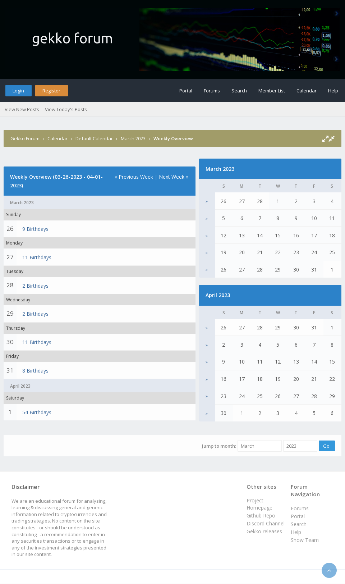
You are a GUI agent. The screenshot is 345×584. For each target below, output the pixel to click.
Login (18, 90)
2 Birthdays (35, 285)
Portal (185, 90)
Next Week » (173, 176)
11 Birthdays (36, 257)
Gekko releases (264, 531)
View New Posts (22, 109)
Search (239, 90)
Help (333, 90)
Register (51, 90)
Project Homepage (259, 504)
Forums (212, 90)
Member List (271, 90)
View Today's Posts (66, 109)
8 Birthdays (35, 370)
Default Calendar (94, 138)
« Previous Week (134, 176)
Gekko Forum (25, 138)
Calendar (306, 90)
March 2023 (133, 138)
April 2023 (218, 295)
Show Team (305, 540)
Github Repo (261, 515)
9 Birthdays (35, 228)
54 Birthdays (36, 412)
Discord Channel (266, 523)
